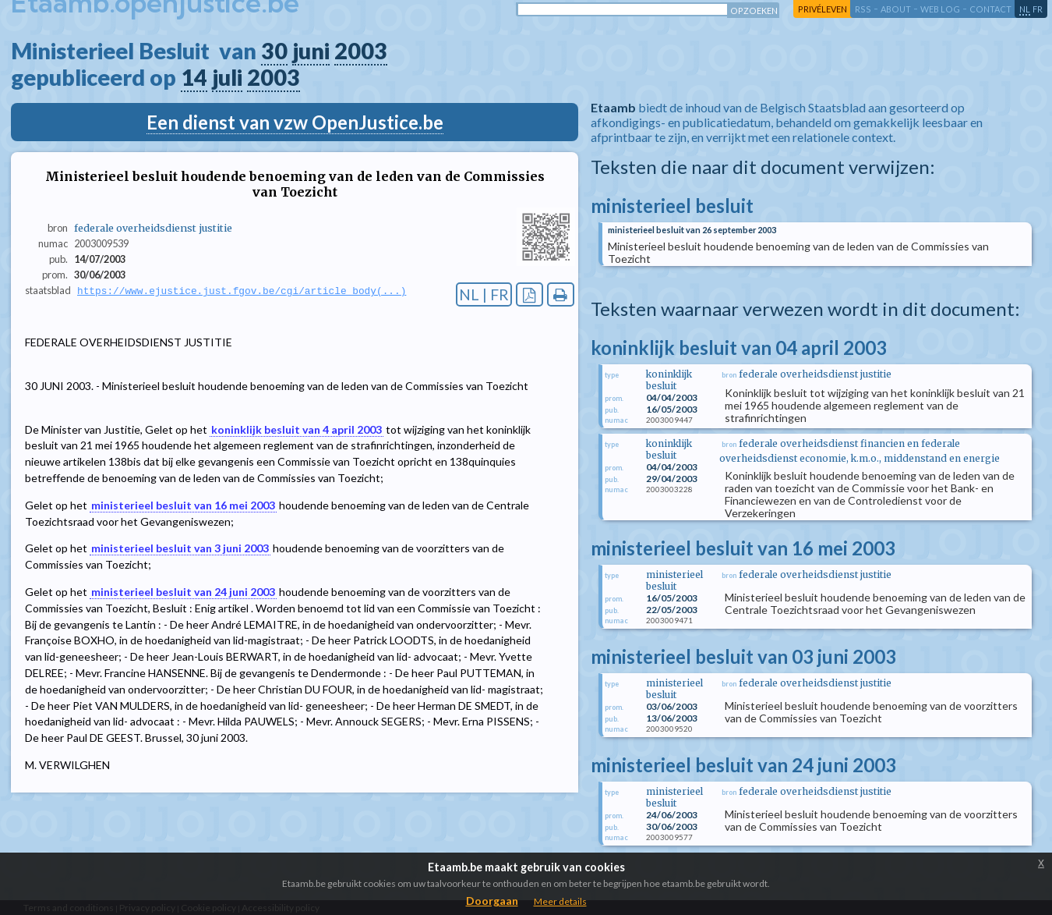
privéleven (822, 9)
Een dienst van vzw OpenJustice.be (295, 122)
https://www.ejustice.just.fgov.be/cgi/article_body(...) (241, 291)
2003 (360, 50)
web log (940, 9)
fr (1038, 9)
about (896, 9)
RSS (863, 9)
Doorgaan (492, 900)
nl (1024, 9)
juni (311, 50)
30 (274, 50)
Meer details (560, 901)
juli (227, 77)
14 (194, 77)
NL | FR (484, 294)
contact (990, 9)
